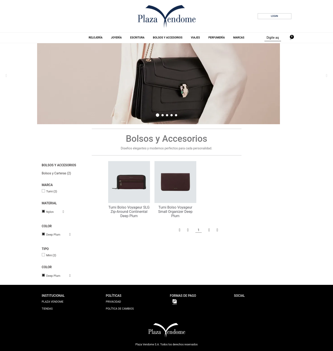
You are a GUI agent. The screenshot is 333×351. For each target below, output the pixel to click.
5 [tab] (176, 115)
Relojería (95, 37)
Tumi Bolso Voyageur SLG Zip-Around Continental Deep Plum (129, 211)
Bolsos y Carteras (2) (56, 173)
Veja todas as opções (59, 211)
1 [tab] (157, 115)
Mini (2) (51, 255)
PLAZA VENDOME (53, 301)
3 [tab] (167, 115)
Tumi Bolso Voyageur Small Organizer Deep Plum (175, 211)
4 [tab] (171, 115)
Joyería (116, 37)
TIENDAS (47, 308)
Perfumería (216, 37)
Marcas (238, 37)
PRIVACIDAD (113, 301)
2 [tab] (162, 115)
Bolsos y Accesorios (167, 37)
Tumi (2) (51, 191)
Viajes (195, 37)
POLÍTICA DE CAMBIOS (120, 308)
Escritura (137, 37)
